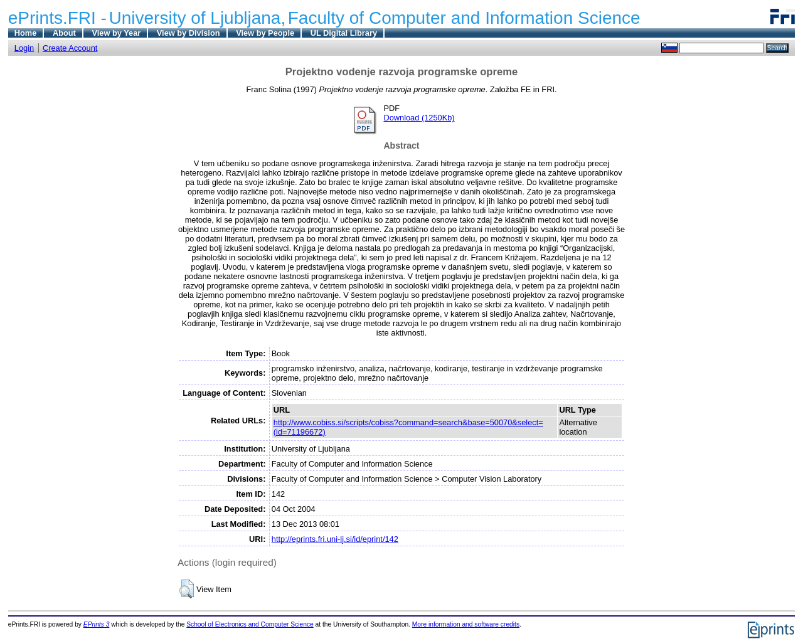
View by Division (188, 33)
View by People (265, 33)
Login (24, 48)
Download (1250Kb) (418, 117)
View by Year (116, 33)
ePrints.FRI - (57, 18)
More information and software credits (465, 624)
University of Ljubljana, (197, 18)
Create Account (70, 48)
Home (25, 33)
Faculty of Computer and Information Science (464, 18)
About (64, 33)
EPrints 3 (96, 624)
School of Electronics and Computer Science (250, 624)
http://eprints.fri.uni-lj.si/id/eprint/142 (335, 539)
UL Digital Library (344, 33)
